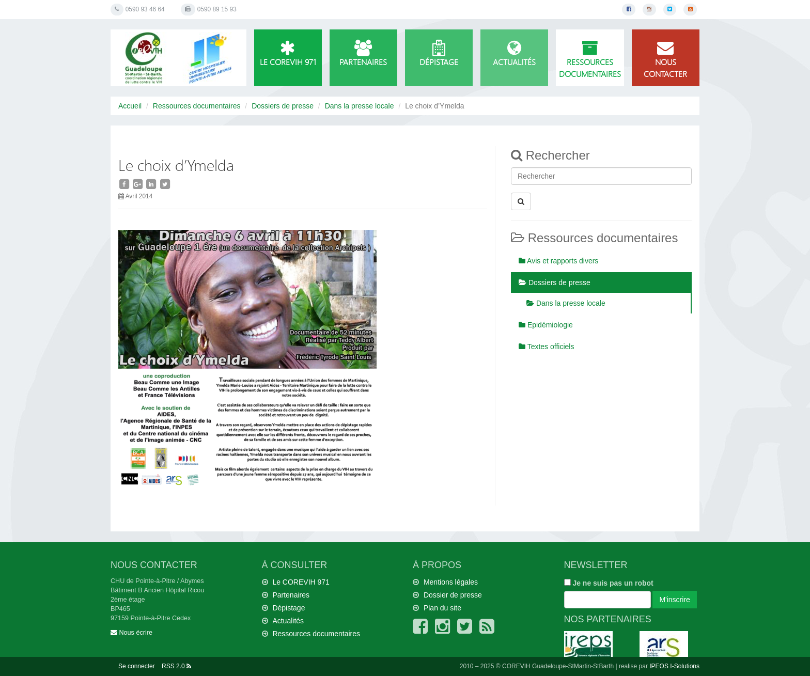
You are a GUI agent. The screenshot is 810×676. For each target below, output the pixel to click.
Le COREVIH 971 (288, 54)
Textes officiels (546, 346)
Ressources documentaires (589, 60)
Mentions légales (451, 582)
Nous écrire (131, 632)
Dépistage (439, 54)
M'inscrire (674, 599)
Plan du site (442, 608)
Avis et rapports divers (558, 261)
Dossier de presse (453, 595)
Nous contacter (665, 60)
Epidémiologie (546, 325)
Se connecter (136, 666)
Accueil (130, 106)
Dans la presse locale (359, 106)
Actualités (514, 54)
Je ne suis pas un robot (608, 583)
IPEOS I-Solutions (674, 666)
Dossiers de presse (283, 106)
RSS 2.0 (176, 666)
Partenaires (363, 54)
